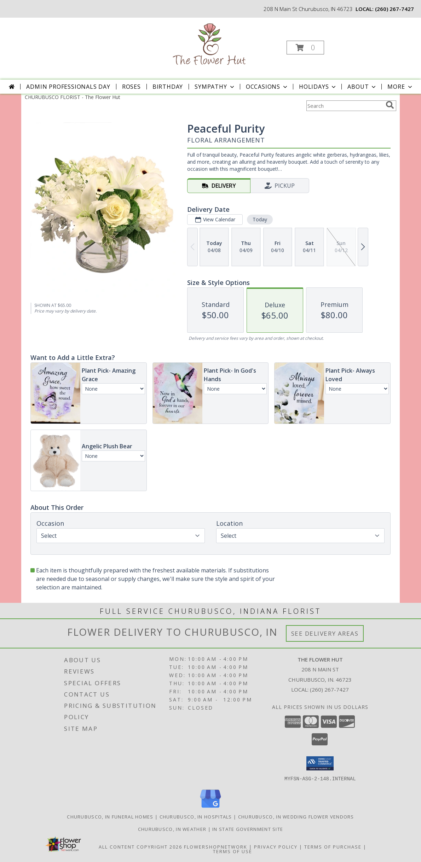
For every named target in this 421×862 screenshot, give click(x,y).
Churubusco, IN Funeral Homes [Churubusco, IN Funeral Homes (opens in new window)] (110, 816)
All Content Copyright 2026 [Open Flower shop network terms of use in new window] (140, 846)
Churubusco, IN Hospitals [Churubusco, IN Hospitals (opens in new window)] (196, 816)
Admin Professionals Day (68, 87)
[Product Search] (344, 106)
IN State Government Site (247, 829)
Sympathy (215, 87)
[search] (390, 105)
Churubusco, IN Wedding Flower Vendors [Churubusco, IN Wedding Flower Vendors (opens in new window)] (296, 816)
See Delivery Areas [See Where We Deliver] (325, 633)
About (362, 87)
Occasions (267, 87)
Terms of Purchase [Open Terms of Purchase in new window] (333, 846)
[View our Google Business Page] (210, 807)
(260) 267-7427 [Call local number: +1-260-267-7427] (394, 8)
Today (260, 219)
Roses (131, 87)
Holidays (318, 87)
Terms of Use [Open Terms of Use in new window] (232, 851)
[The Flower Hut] (210, 45)
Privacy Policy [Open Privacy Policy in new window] (276, 846)
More (400, 87)
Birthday (167, 87)
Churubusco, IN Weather (172, 829)
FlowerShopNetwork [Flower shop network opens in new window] (215, 846)
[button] (305, 47)
